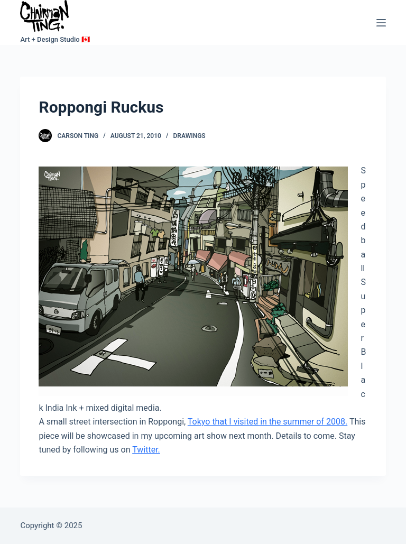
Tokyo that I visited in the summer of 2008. (267, 422)
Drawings (189, 136)
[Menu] (381, 22)
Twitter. (146, 450)
